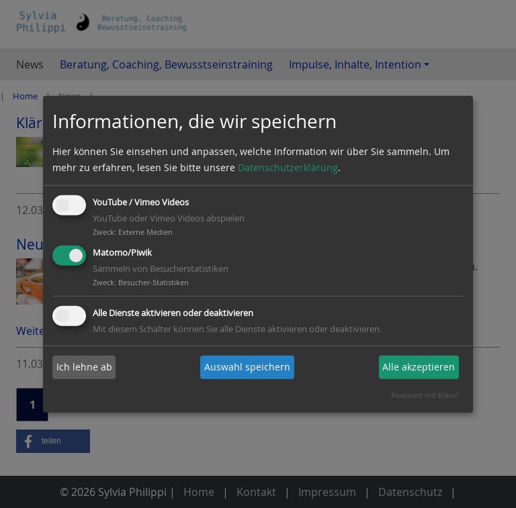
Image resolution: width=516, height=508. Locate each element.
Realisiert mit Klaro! (424, 395)
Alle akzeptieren (418, 366)
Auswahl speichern (247, 366)
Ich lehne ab (84, 366)
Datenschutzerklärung (288, 167)
